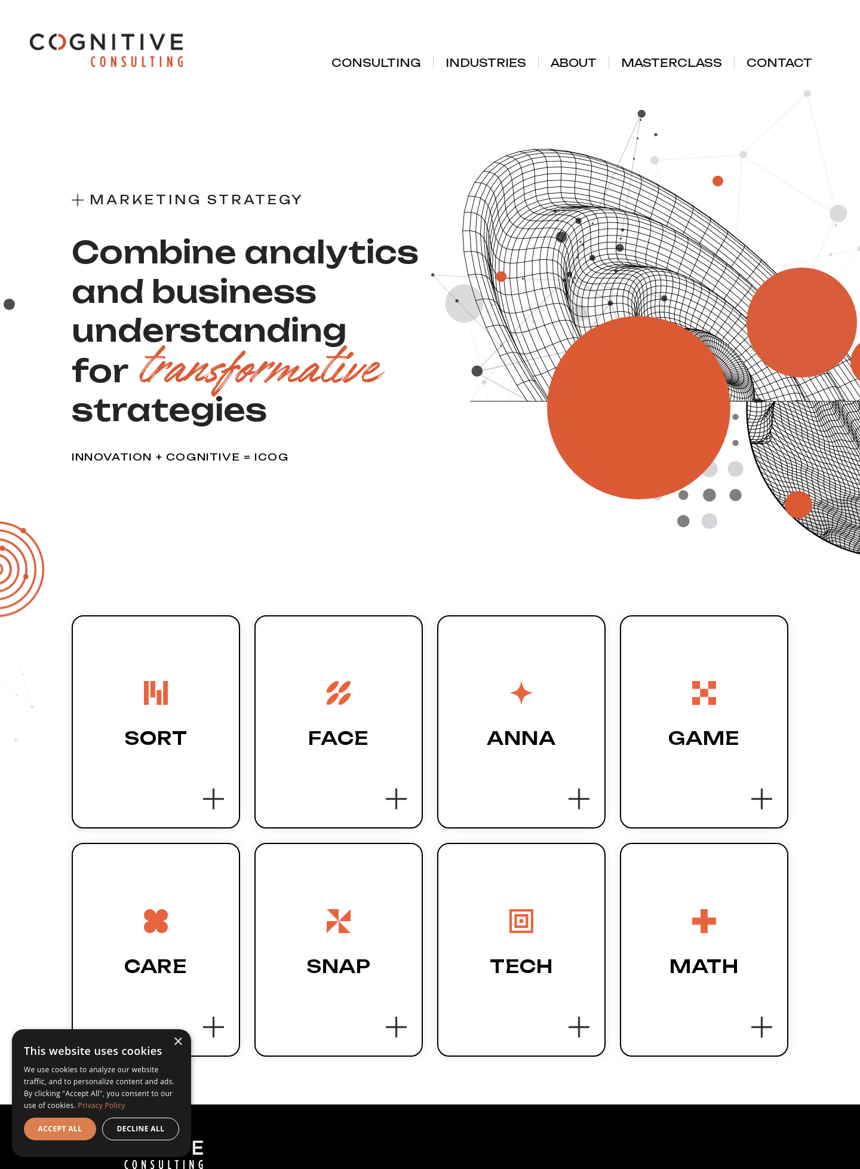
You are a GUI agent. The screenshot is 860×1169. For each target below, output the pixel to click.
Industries (486, 62)
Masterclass (671, 62)
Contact (779, 62)
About (574, 62)
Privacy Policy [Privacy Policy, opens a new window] (101, 1105)
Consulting (376, 62)
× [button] (177, 1042)
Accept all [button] (60, 1129)
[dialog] (101, 1093)
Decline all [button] (141, 1129)
